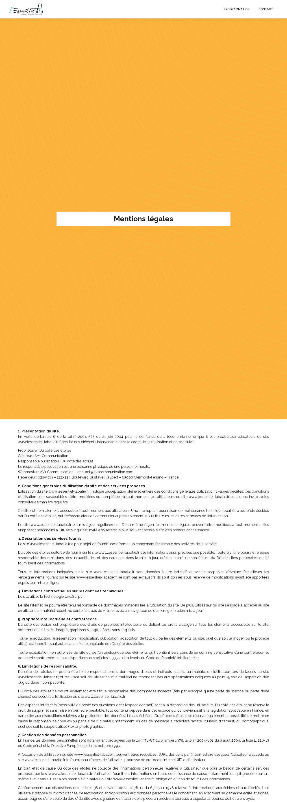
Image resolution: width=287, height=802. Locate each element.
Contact (266, 9)
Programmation (237, 9)
